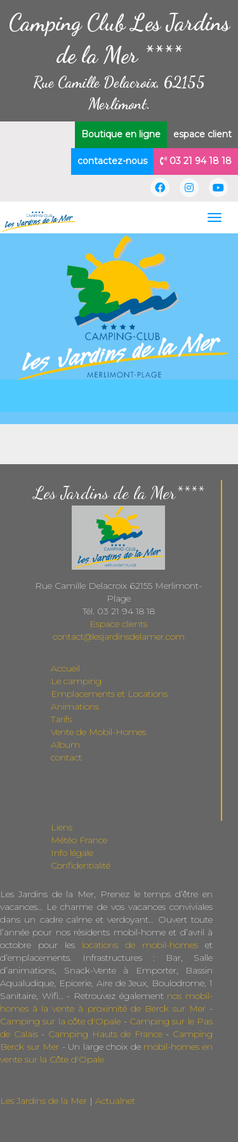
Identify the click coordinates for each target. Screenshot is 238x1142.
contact (66, 757)
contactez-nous (112, 161)
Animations (75, 706)
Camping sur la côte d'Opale (60, 1021)
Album (65, 744)
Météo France (79, 840)
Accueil (65, 668)
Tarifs (61, 719)
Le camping (76, 681)
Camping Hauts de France (105, 1034)
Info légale (72, 852)
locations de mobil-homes (140, 945)
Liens (61, 827)
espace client (202, 134)
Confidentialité (80, 865)
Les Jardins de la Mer (43, 1100)
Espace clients (118, 623)
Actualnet (115, 1100)
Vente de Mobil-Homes (98, 732)
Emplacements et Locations (109, 693)
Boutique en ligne (121, 134)
